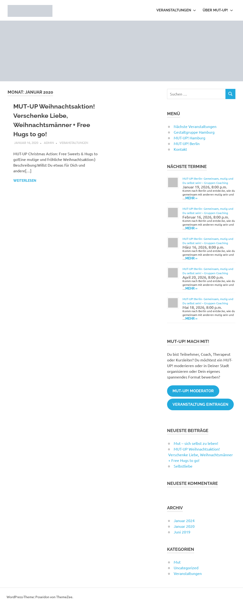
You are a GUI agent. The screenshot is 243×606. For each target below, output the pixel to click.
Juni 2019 (182, 531)
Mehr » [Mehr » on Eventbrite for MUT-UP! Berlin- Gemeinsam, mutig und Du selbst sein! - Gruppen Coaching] (191, 198)
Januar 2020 (184, 526)
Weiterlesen (24, 180)
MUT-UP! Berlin (187, 143)
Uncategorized (186, 567)
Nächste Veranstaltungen (195, 126)
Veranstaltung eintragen (200, 404)
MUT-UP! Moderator (193, 391)
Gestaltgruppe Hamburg (194, 132)
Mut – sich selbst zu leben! (196, 443)
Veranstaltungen (176, 10)
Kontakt (180, 149)
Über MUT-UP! (218, 10)
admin (49, 143)
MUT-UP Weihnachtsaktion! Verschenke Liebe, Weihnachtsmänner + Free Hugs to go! (200, 455)
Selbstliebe (183, 466)
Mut (177, 562)
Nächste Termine (187, 166)
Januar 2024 (184, 520)
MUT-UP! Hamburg (189, 137)
